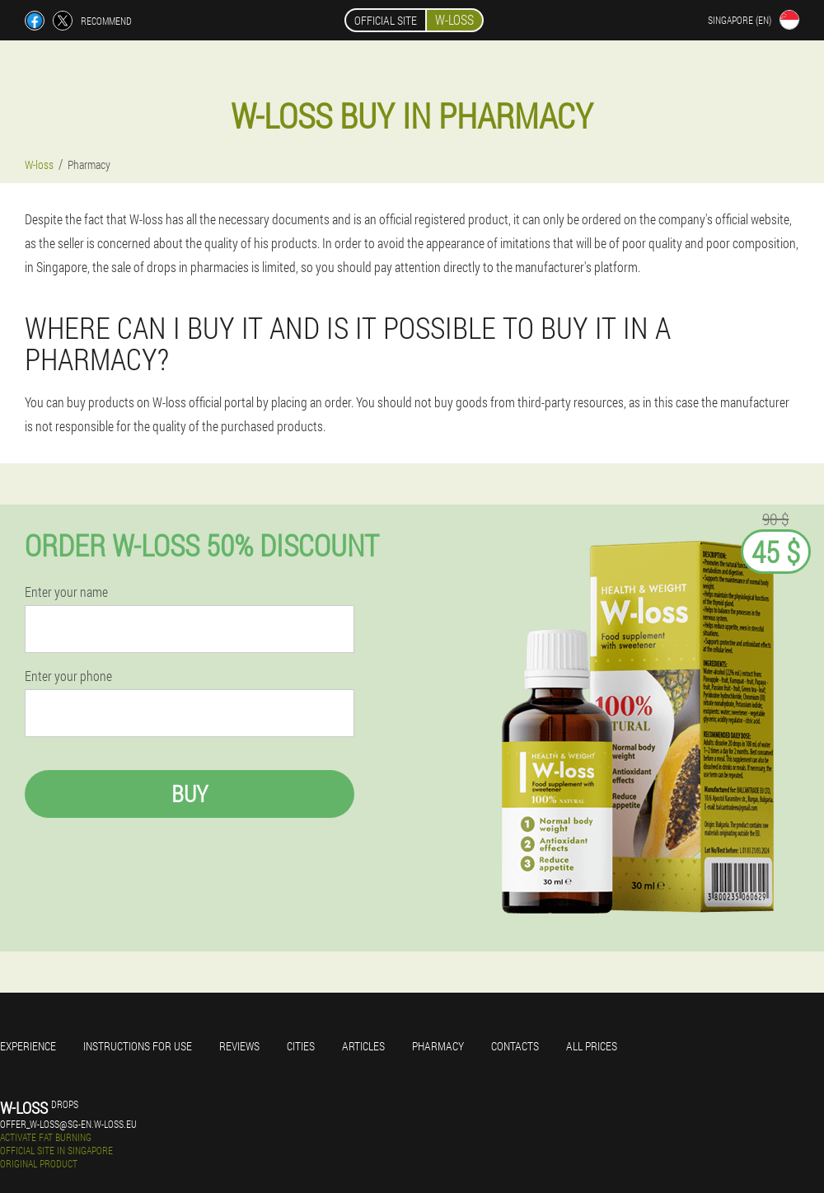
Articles (363, 1046)
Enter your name (66, 592)
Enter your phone (68, 676)
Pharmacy (438, 1046)
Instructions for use (137, 1046)
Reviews (239, 1046)
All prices (591, 1046)
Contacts (515, 1046)
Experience (28, 1046)
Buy (189, 793)
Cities (301, 1046)
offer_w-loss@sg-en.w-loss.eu (68, 1123)
